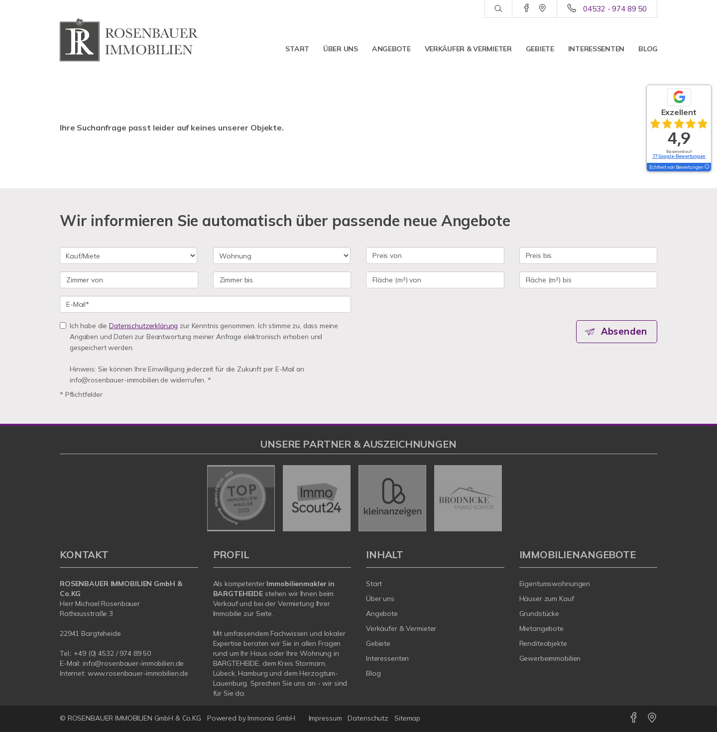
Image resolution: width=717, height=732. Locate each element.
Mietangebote (541, 628)
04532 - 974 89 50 (615, 8)
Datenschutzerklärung (143, 325)
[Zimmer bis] (282, 279)
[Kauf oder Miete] (128, 255)
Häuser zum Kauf (546, 598)
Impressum (325, 718)
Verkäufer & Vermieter (468, 48)
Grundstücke (539, 613)
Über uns (340, 48)
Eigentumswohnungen (555, 583)
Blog (648, 48)
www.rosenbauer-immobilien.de (138, 673)
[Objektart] (282, 255)
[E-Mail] (205, 304)
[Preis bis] (588, 255)
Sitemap (407, 718)
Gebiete (540, 48)
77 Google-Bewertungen (679, 156)
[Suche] (498, 9)
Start (297, 48)
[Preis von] (435, 255)
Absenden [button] (625, 332)
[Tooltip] (707, 167)
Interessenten (596, 48)
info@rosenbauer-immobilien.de (133, 663)
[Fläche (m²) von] (435, 279)
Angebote (391, 48)
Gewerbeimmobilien (550, 658)
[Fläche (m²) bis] (588, 279)
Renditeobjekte (543, 643)
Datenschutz (368, 718)
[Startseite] (129, 40)
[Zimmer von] (129, 279)
